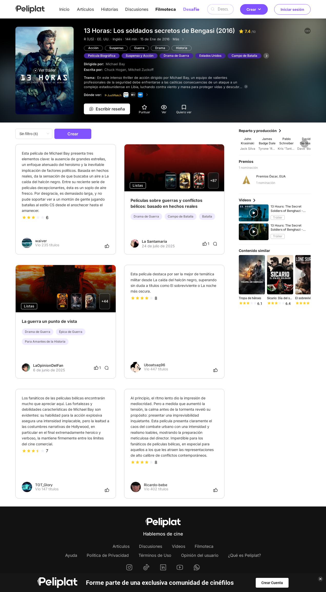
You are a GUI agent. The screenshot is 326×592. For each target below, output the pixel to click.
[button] (307, 31)
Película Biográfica (101, 56)
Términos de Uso (155, 555)
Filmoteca (165, 9)
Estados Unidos (210, 56)
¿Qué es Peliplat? (244, 555)
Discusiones (136, 9)
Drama (160, 48)
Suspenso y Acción (139, 56)
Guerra (139, 48)
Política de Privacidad (108, 555)
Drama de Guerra (176, 56)
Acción (93, 48)
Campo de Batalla (244, 56)
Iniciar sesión (292, 9)
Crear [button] (253, 9)
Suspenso (116, 48)
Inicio (64, 9)
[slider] (33, 217)
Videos (178, 546)
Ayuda (71, 555)
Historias (109, 9)
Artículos (85, 9)
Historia (181, 48)
